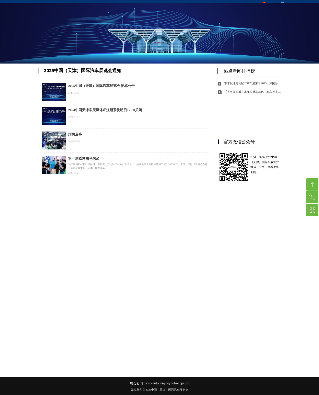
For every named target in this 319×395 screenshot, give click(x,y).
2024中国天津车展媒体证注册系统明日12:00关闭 (105, 110)
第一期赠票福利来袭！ (85, 158)
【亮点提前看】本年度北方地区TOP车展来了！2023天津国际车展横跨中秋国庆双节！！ (253, 91)
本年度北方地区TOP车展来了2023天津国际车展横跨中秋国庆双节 (253, 83)
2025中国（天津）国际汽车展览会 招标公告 (101, 86)
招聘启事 (75, 134)
